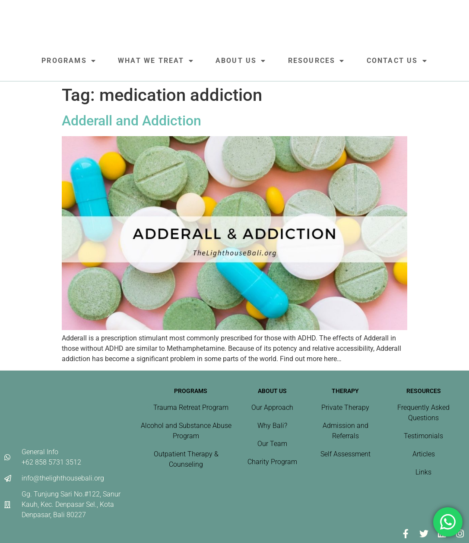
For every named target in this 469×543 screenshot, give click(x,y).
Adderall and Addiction (131, 120)
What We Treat (156, 60)
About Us (240, 60)
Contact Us (397, 60)
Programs (68, 60)
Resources (316, 60)
